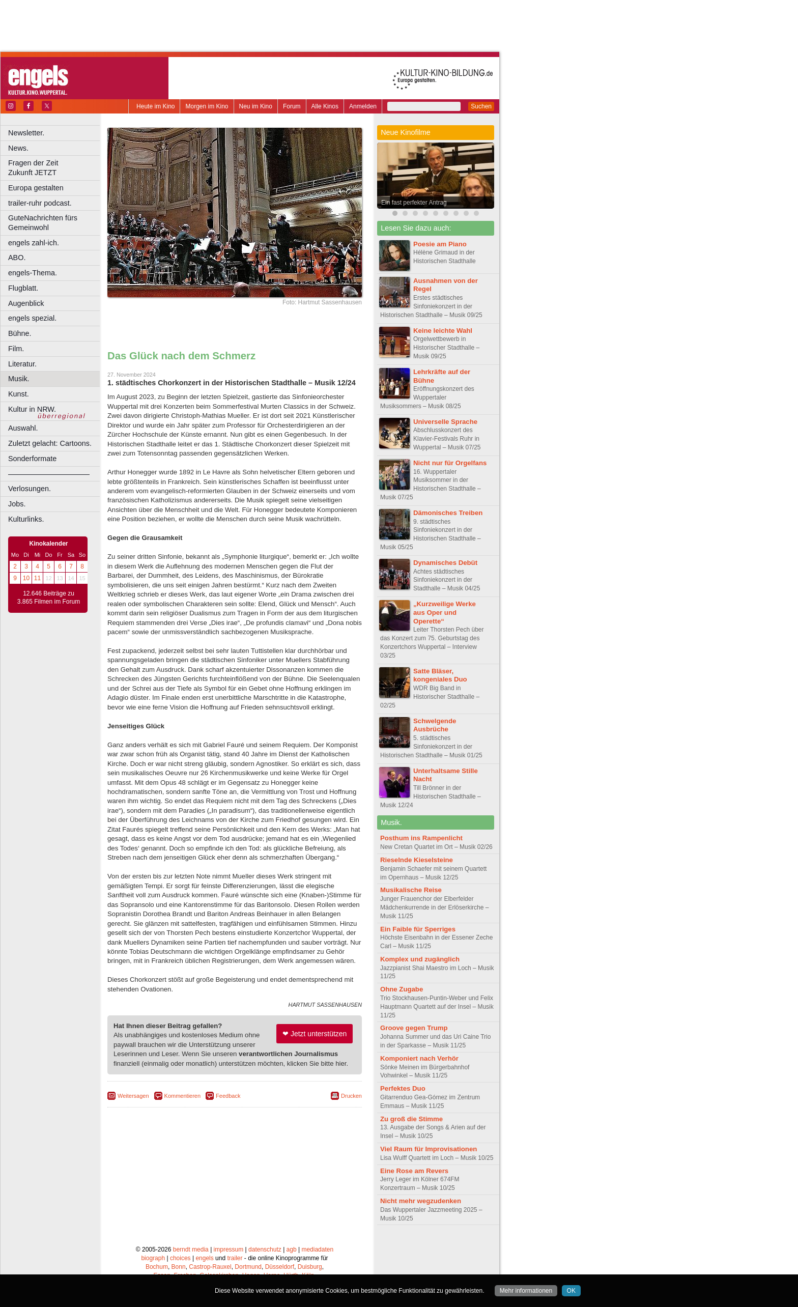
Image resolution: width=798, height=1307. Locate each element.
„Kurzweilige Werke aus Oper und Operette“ (444, 612)
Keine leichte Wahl (442, 330)
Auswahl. (23, 428)
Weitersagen (133, 1096)
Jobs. (16, 504)
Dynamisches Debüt (445, 562)
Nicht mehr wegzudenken (420, 1201)
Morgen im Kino (206, 106)
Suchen (481, 106)
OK (571, 1290)
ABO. (16, 257)
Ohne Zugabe (401, 989)
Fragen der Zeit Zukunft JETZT (55, 168)
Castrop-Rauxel (210, 1266)
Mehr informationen (526, 1290)
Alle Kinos (324, 106)
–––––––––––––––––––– (49, 474)
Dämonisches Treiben (447, 513)
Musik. (19, 379)
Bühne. (20, 333)
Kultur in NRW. (32, 409)
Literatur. (22, 364)
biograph (153, 1258)
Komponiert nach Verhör (419, 1058)
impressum (229, 1249)
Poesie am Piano (440, 244)
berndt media (191, 1249)
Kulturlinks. (26, 519)
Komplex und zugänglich (420, 959)
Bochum (157, 1266)
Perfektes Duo (402, 1088)
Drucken (351, 1096)
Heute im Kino (155, 106)
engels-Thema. (32, 273)
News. (18, 148)
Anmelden (363, 106)
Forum (292, 106)
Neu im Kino (255, 106)
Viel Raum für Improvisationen (428, 1149)
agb (292, 1249)
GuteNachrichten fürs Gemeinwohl (42, 223)
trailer (234, 1258)
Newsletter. (26, 133)
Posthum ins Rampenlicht (421, 838)
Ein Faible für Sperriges (417, 929)
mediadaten (317, 1249)
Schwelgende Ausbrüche (434, 725)
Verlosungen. (29, 489)
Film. (16, 349)
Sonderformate (32, 458)
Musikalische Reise (411, 890)
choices (180, 1258)
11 (37, 578)
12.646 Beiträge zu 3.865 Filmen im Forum (48, 597)
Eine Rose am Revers (414, 1171)
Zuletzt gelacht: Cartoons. (50, 443)
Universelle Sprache (445, 421)
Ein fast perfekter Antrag (414, 202)
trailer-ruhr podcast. (40, 203)
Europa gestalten (36, 188)
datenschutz (264, 1249)
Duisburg (310, 1266)
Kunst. (18, 394)
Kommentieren (182, 1096)
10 (26, 578)
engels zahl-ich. (33, 243)
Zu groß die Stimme (411, 1119)
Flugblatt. (23, 288)
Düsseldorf (279, 1266)
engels (204, 1258)
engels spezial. (32, 318)
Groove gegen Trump (414, 1028)
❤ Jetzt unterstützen (314, 1034)
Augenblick (26, 303)
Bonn (179, 1266)
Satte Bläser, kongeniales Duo (440, 675)
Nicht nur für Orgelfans (450, 463)
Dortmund (248, 1266)
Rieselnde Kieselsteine (416, 860)
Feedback (228, 1096)
